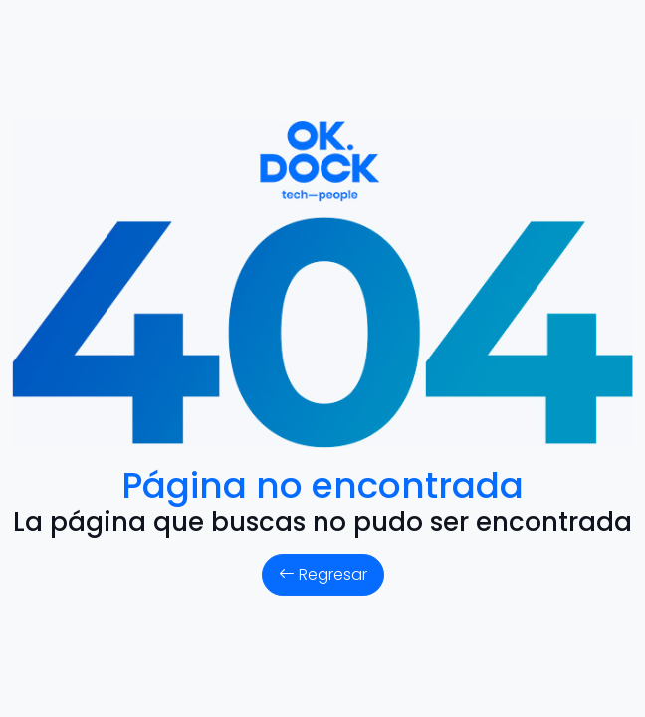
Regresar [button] (323, 574)
